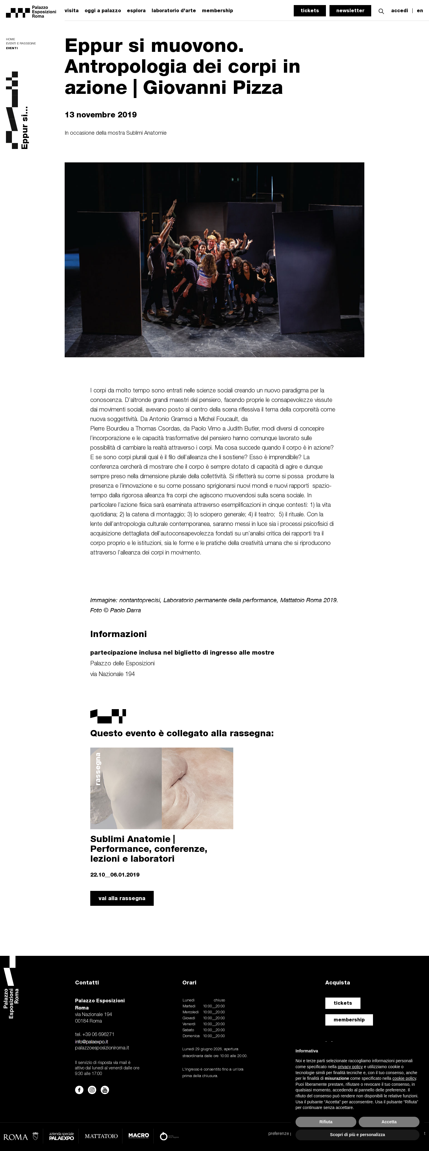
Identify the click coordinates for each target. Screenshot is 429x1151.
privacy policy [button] (350, 1066)
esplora (136, 10)
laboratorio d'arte (174, 10)
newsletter (350, 10)
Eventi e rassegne (21, 43)
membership (349, 1020)
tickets (310, 10)
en (420, 10)
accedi (399, 10)
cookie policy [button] (404, 1078)
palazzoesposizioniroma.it (102, 1048)
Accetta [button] (389, 1121)
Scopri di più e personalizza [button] (357, 1134)
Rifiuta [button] (325, 1121)
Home (10, 39)
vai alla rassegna (122, 898)
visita (72, 10)
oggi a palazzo (103, 10)
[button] (381, 10)
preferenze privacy (285, 1134)
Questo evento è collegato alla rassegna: (182, 733)
